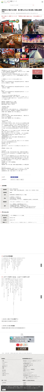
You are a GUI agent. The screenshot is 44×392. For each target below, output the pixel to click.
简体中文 (25, 351)
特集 (3, 326)
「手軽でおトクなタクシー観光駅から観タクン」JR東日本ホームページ (23, 222)
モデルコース (4, 331)
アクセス (4, 338)
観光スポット (4, 332)
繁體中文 (25, 352)
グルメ (3, 329)
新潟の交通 (7, 318)
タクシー (12, 179)
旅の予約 (4, 336)
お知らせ (4, 340)
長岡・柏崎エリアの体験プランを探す (9, 287)
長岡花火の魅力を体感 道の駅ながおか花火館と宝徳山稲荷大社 (21, 318)
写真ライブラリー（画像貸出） (29, 335)
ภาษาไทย (25, 355)
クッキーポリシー (29, 387)
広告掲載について (26, 332)
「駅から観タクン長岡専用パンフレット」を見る (19, 201)
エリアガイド (4, 328)
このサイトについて (27, 328)
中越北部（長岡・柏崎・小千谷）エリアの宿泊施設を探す (13, 293)
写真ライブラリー (8, 377)
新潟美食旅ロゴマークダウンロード (30, 340)
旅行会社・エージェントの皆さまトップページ (32, 326)
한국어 (24, 349)
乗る (21, 179)
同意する (3, 389)
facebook (4, 348)
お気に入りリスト (5, 339)
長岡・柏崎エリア (14, 177)
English (24, 348)
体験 (3, 333)
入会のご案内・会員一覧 (28, 331)
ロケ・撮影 (7, 383)
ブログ (3, 352)
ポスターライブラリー (27, 339)
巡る (17, 179)
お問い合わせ (25, 361)
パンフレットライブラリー (28, 338)
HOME (3, 318)
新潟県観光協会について (28, 329)
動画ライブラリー (26, 336)
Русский (25, 354)
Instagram (4, 351)
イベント (4, 335)
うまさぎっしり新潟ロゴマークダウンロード (31, 342)
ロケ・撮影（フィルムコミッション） (30, 343)
